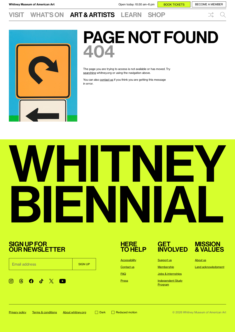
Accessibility (128, 260)
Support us (165, 260)
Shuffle (211, 15)
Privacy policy (17, 312)
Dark (100, 312)
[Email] (40, 264)
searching (89, 72)
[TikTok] (41, 281)
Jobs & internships (170, 273)
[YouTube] (62, 281)
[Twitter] (51, 281)
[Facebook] (31, 281)
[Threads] (21, 281)
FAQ (123, 273)
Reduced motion (124, 312)
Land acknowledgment (209, 267)
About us (200, 260)
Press (124, 280)
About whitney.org (74, 312)
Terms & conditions (44, 312)
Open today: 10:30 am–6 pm (137, 4)
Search (223, 15)
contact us (106, 79)
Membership (166, 267)
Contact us (127, 267)
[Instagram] (11, 281)
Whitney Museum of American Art (32, 4)
